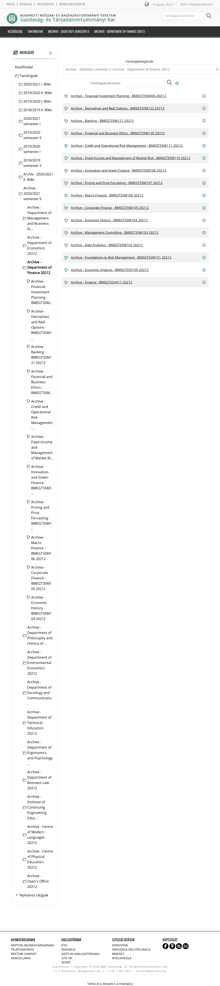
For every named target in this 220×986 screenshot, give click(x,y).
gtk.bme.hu (26, 4)
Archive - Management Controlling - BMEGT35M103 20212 (115, 232)
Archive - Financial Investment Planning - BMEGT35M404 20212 (118, 96)
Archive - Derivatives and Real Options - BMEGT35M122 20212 (118, 108)
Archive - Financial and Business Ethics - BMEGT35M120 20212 (118, 133)
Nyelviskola (121, 958)
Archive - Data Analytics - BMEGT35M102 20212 (107, 245)
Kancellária (21, 958)
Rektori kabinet (24, 954)
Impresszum (61, 966)
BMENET (118, 954)
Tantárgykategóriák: (139, 61)
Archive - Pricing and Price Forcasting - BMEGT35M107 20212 (117, 183)
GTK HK (66, 958)
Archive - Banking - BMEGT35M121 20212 (102, 120)
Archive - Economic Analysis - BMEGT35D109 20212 (110, 270)
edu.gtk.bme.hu (45, 4)
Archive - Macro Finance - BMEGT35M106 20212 (107, 195)
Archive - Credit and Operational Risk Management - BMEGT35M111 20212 (127, 145)
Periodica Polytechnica (131, 949)
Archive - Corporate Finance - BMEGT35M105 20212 (110, 207)
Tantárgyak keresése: (106, 83)
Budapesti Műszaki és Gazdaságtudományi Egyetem (68, 15)
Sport (66, 962)
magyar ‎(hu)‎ (164, 4)
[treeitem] (34, 67)
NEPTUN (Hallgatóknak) (80, 954)
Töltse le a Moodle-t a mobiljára (110, 984)
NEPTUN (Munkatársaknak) (32, 945)
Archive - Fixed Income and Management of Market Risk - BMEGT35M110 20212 (131, 158)
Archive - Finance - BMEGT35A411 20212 (101, 282)
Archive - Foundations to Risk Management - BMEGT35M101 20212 (121, 257)
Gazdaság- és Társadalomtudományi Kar (67, 19)
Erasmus (68, 949)
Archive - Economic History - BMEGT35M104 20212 (109, 220)
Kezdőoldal (24, 67)
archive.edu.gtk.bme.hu (72, 4)
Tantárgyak (29, 75)
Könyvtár (120, 945)
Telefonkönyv (22, 949)
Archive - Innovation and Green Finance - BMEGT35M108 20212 (118, 170)
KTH (64, 945)
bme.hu (11, 4)
